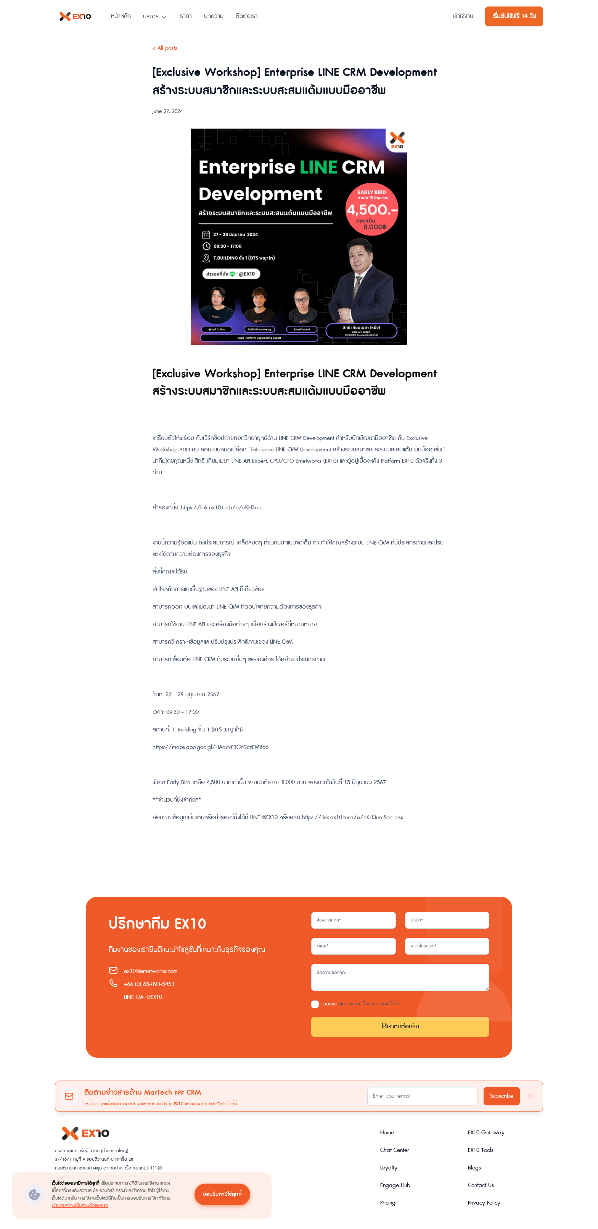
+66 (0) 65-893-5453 (149, 984)
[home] (75, 16)
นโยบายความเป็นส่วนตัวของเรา (80, 1205)
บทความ (213, 16)
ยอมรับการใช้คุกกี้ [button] (222, 1194)
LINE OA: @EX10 (143, 997)
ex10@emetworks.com (150, 971)
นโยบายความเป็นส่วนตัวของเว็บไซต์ (369, 1004)
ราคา (186, 16)
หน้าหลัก (121, 16)
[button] (155, 13)
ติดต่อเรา (247, 16)
